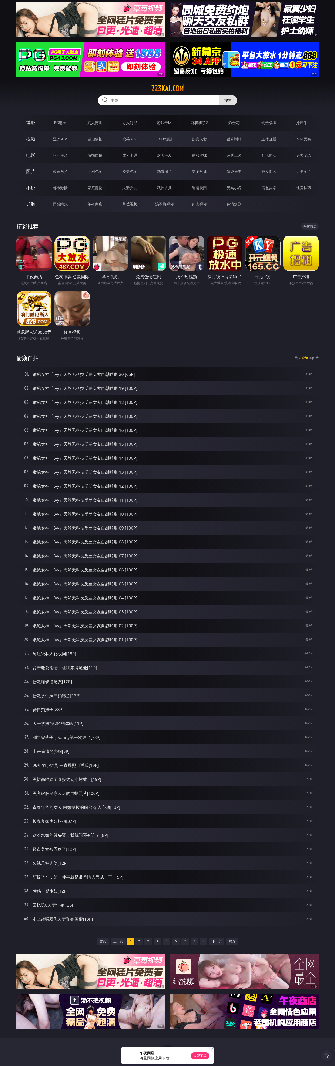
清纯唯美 (234, 171)
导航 (30, 204)
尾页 (232, 941)
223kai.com (167, 88)
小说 (30, 188)
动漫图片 (164, 171)
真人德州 (94, 122)
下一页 (217, 941)
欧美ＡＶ (129, 139)
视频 (30, 139)
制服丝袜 (199, 155)
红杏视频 (199, 204)
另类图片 (303, 171)
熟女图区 (268, 171)
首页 (103, 941)
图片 (30, 171)
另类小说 (234, 187)
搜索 (228, 100)
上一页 (118, 941)
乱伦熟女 (268, 155)
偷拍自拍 (94, 155)
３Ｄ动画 (164, 139)
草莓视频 (129, 204)
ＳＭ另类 (303, 139)
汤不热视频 (164, 204)
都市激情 (60, 187)
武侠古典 (164, 187)
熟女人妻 (199, 139)
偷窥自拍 (60, 171)
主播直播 (268, 139)
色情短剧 (234, 204)
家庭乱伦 (94, 187)
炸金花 (234, 122)
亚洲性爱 (60, 155)
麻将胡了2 (199, 122)
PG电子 (60, 122)
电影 (30, 155)
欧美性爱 (164, 155)
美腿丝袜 (199, 171)
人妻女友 (129, 187)
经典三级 (234, 155)
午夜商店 (94, 204)
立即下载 (200, 1055)
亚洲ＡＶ (60, 139)
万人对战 (129, 122)
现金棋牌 (268, 122)
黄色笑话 (268, 187)
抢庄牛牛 (303, 122)
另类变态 (303, 155)
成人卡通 (129, 155)
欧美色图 (129, 171)
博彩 (30, 122)
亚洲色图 (94, 171)
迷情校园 (199, 187)
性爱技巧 (303, 187)
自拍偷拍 (94, 139)
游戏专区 (164, 122)
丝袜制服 (234, 139)
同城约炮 (60, 204)
